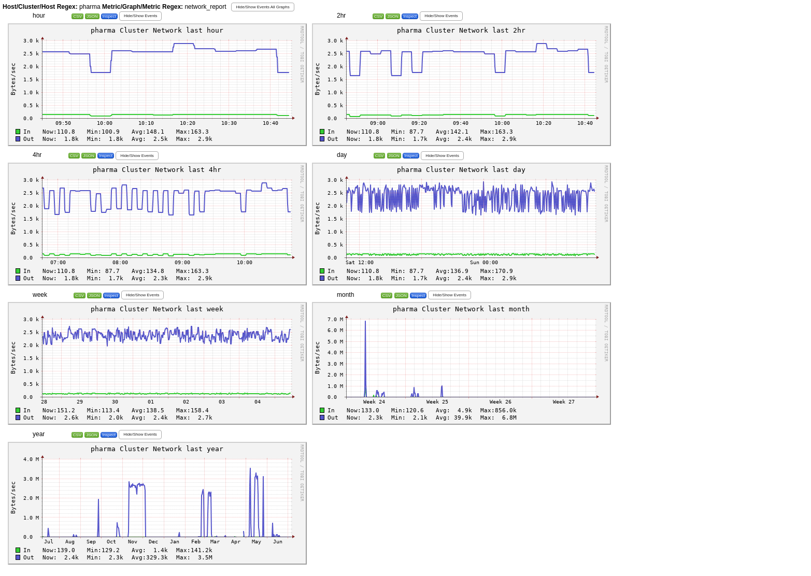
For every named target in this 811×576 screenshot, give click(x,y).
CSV (77, 16)
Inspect (109, 16)
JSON (92, 16)
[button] (262, 7)
